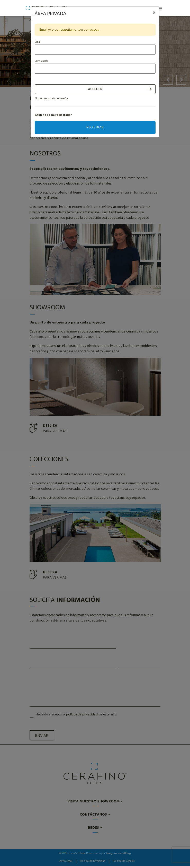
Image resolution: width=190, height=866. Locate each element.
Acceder (95, 89)
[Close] (154, 13)
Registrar (95, 127)
